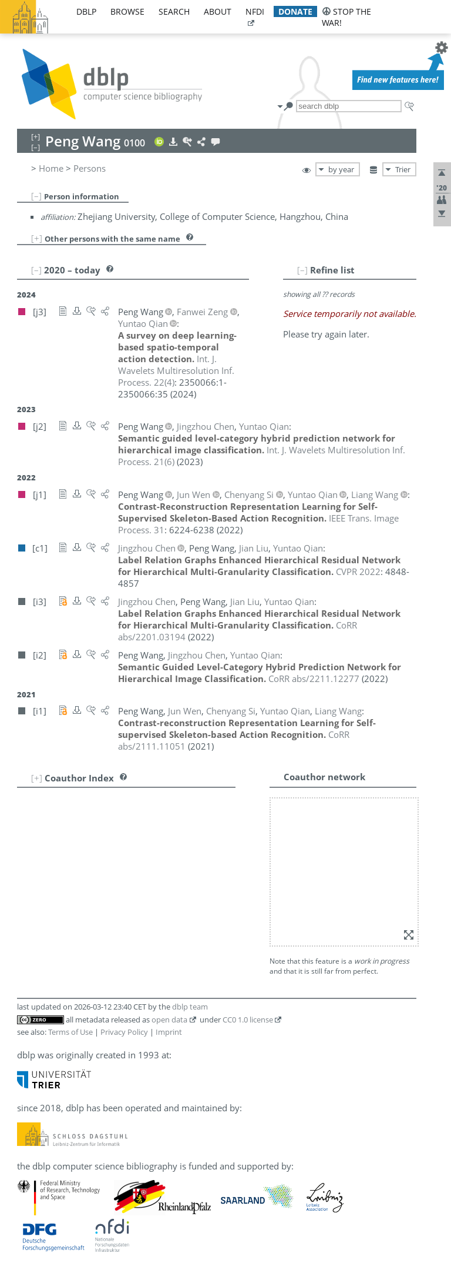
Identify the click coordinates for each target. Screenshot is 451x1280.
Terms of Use (70, 1032)
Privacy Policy (124, 1032)
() (176, 370)
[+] (36, 238)
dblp (86, 11)
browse (127, 11)
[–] (36, 196)
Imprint (169, 1032)
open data (169, 1019)
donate (295, 11)
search (174, 11)
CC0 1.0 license (248, 1019)
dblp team (190, 1006)
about (217, 11)
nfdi (254, 11)
